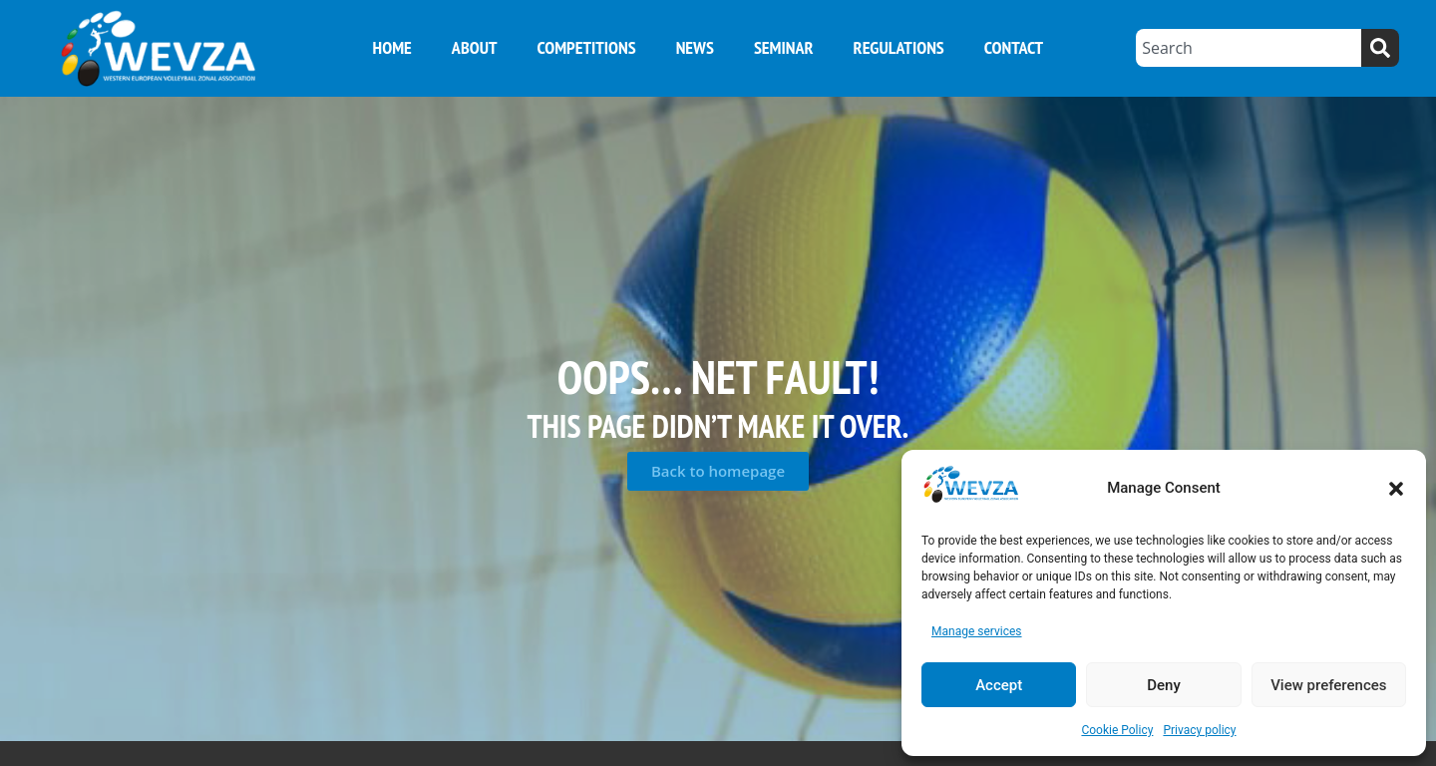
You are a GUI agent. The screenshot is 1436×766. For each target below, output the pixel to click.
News (695, 47)
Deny (1164, 685)
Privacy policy (1199, 730)
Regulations (899, 47)
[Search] (1380, 48)
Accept (998, 685)
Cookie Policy (1117, 730)
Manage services (976, 631)
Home (392, 47)
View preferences (1328, 685)
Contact (1013, 47)
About (475, 47)
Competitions (586, 47)
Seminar (784, 47)
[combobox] (1248, 48)
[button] (1396, 489)
